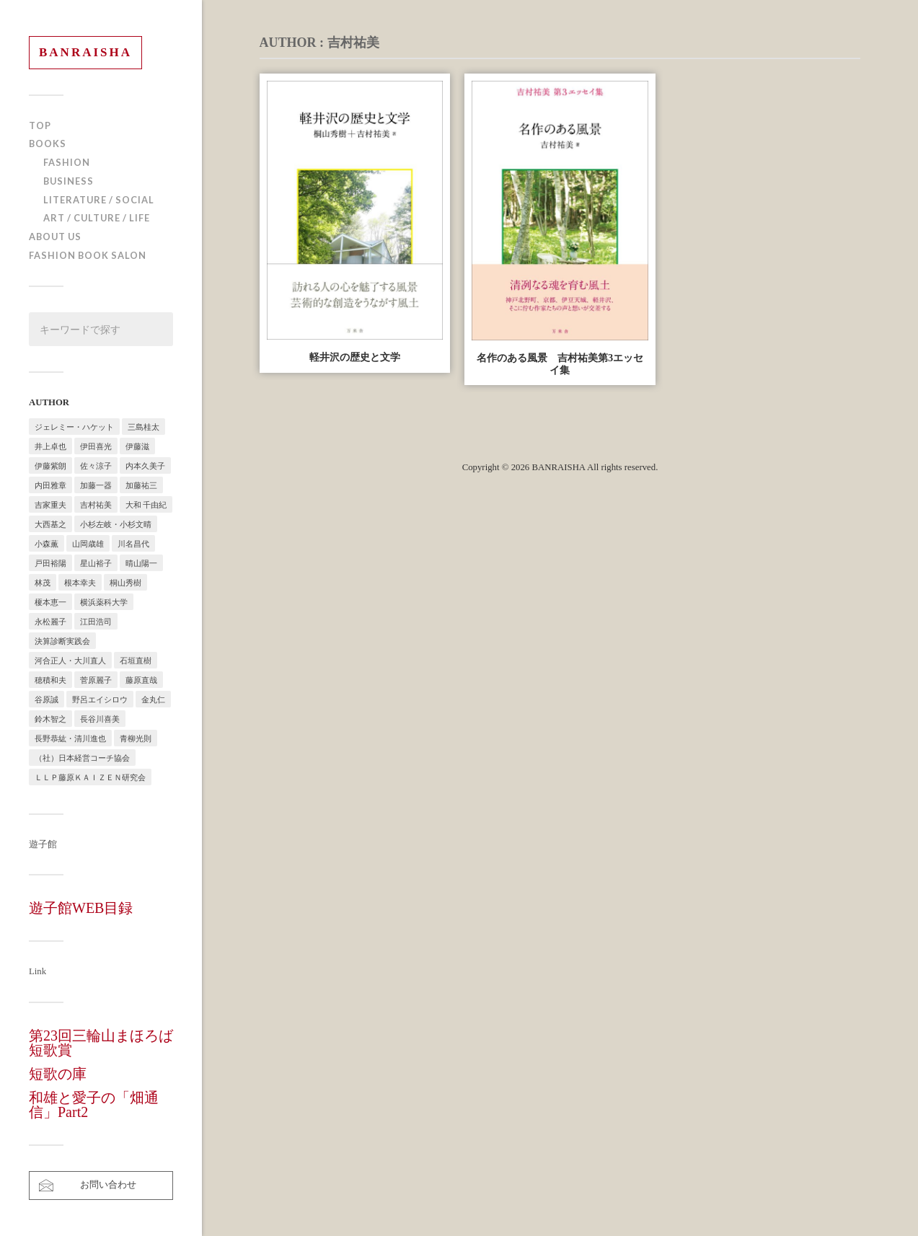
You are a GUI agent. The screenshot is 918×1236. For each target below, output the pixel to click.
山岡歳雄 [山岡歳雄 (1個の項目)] (88, 543)
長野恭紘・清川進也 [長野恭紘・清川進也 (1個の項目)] (70, 738)
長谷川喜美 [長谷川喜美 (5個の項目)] (100, 718)
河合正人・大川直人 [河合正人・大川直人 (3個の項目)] (70, 660)
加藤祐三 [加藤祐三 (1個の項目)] (141, 485)
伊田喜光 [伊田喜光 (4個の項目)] (96, 446)
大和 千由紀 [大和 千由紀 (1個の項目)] (146, 504)
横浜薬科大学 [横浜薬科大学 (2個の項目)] (104, 601)
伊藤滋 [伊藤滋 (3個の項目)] (137, 446)
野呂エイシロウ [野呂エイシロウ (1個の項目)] (100, 699)
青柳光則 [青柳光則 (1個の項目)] (135, 738)
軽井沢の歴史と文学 (354, 357)
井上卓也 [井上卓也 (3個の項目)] (50, 446)
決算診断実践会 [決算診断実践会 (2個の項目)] (62, 640)
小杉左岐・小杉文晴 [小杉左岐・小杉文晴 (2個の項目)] (115, 524)
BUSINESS (68, 181)
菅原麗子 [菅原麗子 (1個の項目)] (96, 679)
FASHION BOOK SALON (87, 255)
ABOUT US (55, 236)
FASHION (66, 162)
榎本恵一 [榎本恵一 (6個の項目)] (50, 601)
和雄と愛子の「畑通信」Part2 (94, 1105)
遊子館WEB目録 (81, 908)
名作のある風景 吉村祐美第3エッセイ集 (560, 364)
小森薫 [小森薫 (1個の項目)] (46, 543)
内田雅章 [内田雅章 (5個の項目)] (50, 485)
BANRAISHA (85, 52)
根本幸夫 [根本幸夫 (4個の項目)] (80, 582)
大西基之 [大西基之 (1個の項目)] (50, 524)
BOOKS (47, 143)
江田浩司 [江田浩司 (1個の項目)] (96, 621)
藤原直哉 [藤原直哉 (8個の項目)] (141, 679)
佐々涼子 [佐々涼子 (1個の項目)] (96, 465)
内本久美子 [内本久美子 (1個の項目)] (145, 465)
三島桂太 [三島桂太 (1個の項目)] (143, 426)
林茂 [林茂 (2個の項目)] (42, 582)
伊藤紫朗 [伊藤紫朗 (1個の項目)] (50, 465)
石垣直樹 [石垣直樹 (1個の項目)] (135, 660)
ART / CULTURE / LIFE (96, 218)
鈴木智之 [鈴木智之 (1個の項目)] (50, 718)
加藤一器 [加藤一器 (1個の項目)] (96, 485)
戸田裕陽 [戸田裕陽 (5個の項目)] (50, 563)
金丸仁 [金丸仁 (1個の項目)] (153, 699)
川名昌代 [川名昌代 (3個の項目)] (133, 543)
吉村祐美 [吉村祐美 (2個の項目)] (96, 504)
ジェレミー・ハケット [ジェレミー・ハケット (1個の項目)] (74, 426)
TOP (40, 125)
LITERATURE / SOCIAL (98, 200)
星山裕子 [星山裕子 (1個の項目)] (96, 563)
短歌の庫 (58, 1074)
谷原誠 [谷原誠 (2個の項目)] (46, 699)
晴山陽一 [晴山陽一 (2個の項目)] (141, 563)
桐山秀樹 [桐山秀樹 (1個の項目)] (125, 582)
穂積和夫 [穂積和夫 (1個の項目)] (50, 679)
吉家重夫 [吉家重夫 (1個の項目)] (50, 504)
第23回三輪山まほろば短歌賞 (101, 1043)
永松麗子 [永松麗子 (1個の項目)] (50, 621)
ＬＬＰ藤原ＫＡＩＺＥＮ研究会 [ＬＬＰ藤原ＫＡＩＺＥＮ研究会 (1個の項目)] (90, 777)
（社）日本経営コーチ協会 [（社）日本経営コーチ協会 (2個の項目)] (82, 757)
